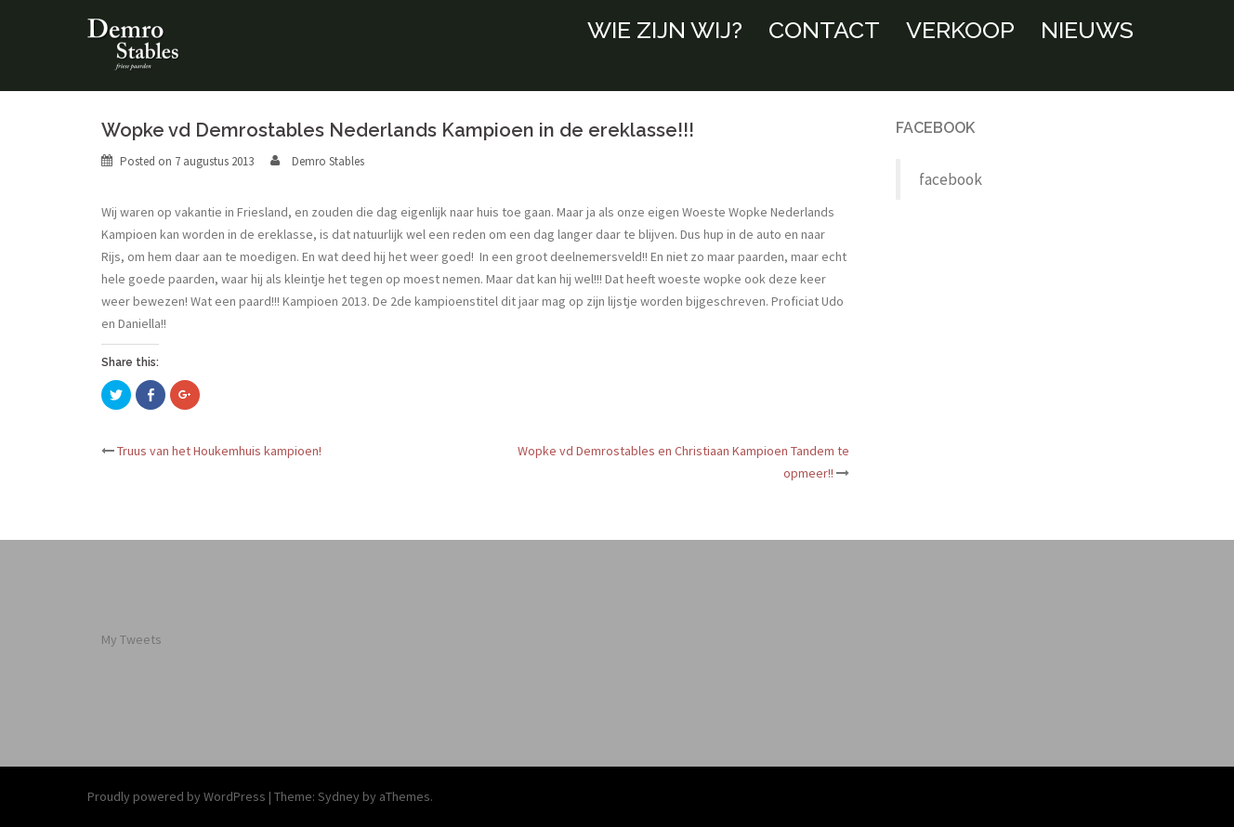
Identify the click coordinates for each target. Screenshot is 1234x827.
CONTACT (824, 30)
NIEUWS (1087, 30)
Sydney (339, 796)
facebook (935, 128)
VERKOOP (960, 30)
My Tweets (131, 639)
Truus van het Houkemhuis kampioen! (219, 450)
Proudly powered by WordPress (176, 796)
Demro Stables (328, 161)
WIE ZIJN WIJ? (664, 30)
